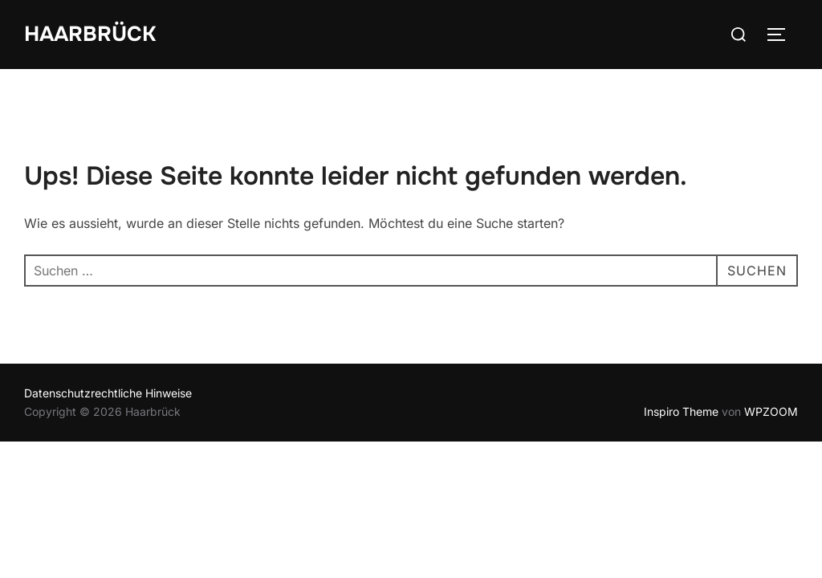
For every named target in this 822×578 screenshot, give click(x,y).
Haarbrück (90, 34)
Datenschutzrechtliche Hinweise (108, 393)
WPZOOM (771, 411)
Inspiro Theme (681, 411)
